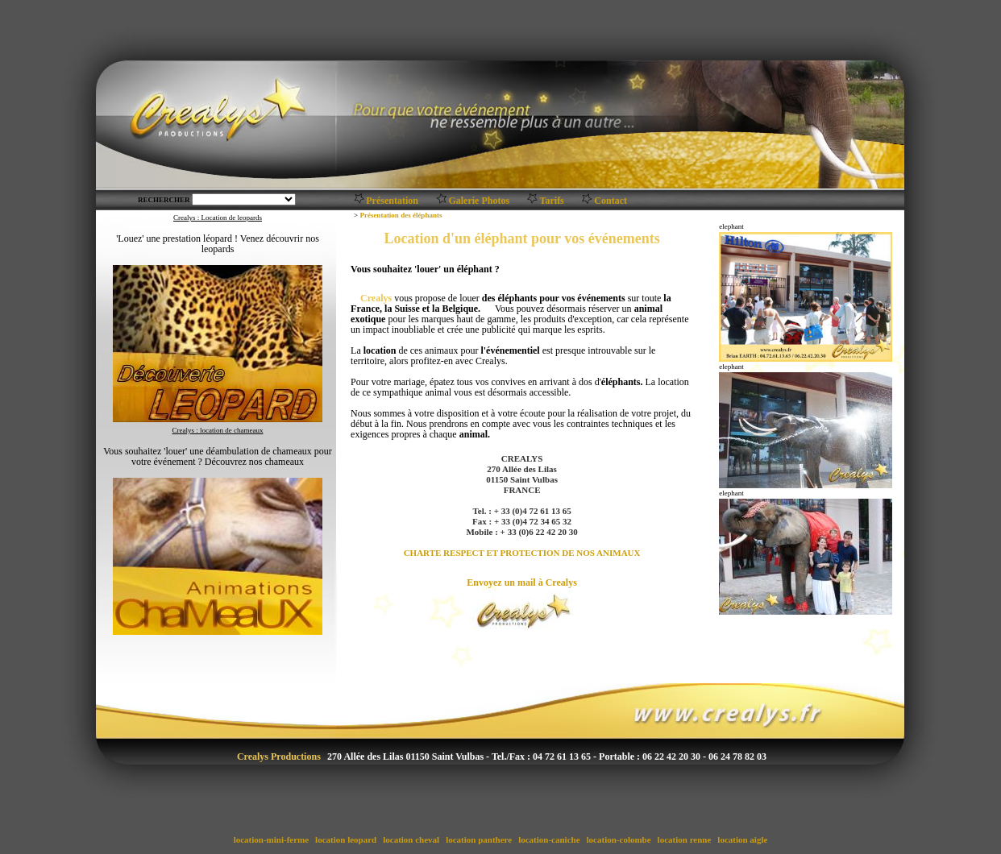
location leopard (346, 839)
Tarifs (552, 200)
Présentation (392, 200)
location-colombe (619, 839)
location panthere (478, 839)
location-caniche (549, 839)
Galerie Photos (478, 200)
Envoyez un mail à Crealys (521, 582)
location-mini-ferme (271, 839)
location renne (684, 839)
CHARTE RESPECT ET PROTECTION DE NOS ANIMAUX (522, 553)
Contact (610, 200)
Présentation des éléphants (400, 215)
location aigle (743, 839)
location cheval (410, 839)
